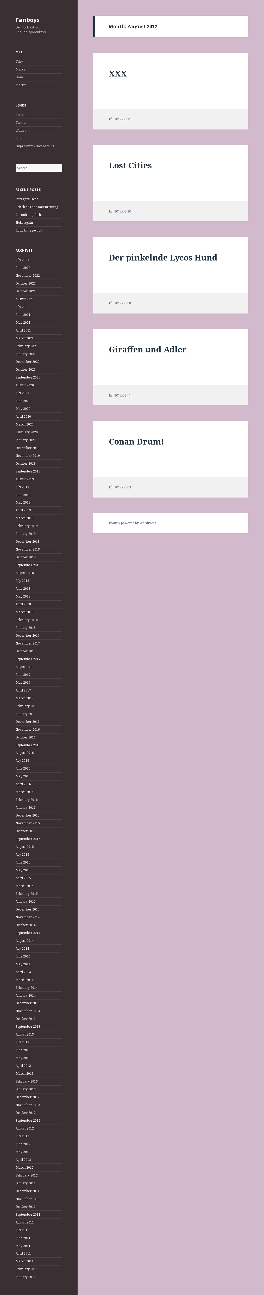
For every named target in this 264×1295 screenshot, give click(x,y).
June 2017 (23, 674)
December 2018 (28, 541)
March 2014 (25, 980)
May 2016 (23, 776)
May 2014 (23, 964)
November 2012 (28, 1105)
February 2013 (27, 1081)
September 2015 (28, 839)
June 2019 (23, 495)
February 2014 (27, 987)
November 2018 (28, 549)
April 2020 (23, 416)
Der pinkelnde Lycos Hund (163, 257)
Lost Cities (130, 165)
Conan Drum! (136, 441)
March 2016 (25, 792)
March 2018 (25, 612)
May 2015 (23, 870)
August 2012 (25, 1128)
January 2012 (26, 1183)
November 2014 (28, 917)
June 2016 (23, 768)
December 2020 (28, 361)
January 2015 (26, 901)
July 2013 (22, 1042)
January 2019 (26, 533)
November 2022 (28, 275)
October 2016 (26, 737)
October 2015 (26, 831)
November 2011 (28, 1199)
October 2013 (26, 1018)
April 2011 (23, 1253)
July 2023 (22, 260)
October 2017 (26, 651)
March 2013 (25, 1073)
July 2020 (22, 393)
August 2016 (25, 752)
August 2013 (25, 1034)
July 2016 (22, 760)
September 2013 (28, 1026)
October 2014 (26, 925)
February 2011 (27, 1269)
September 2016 (28, 745)
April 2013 (23, 1065)
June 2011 (23, 1238)
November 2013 (28, 1011)
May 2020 (23, 408)
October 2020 (26, 369)
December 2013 (28, 1003)
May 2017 (23, 682)
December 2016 (28, 721)
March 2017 (25, 698)
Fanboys (28, 19)
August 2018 (25, 573)
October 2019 (26, 463)
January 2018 (26, 627)
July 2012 (22, 1136)
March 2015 (25, 886)
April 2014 (23, 972)
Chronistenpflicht (29, 214)
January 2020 (26, 440)
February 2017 (27, 706)
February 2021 (27, 346)
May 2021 (23, 322)
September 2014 (28, 933)
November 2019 (28, 455)
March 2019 (25, 518)
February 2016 (27, 799)
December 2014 (28, 909)
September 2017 (28, 659)
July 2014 (22, 948)
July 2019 (22, 487)
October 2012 (26, 1112)
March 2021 (25, 338)
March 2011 (25, 1261)
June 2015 (23, 862)
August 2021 (25, 299)
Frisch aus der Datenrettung (37, 207)
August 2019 (25, 479)
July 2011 (22, 1230)
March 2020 (25, 424)
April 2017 (23, 690)
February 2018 (27, 620)
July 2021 (22, 307)
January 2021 (26, 354)
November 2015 (28, 823)
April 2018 (23, 604)
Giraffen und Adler (148, 349)
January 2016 (26, 807)
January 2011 (26, 1277)
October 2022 (26, 283)
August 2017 (25, 667)
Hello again (24, 222)
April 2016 (23, 784)
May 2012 (23, 1152)
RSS (18, 138)
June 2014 (23, 956)
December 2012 (28, 1097)
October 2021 (26, 291)
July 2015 (22, 854)
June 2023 (23, 267)
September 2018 (28, 565)
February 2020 (27, 432)
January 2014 (26, 995)
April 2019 (23, 510)
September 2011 (28, 1214)
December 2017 (28, 635)
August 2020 (25, 385)
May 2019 (23, 502)
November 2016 (28, 729)
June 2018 (23, 588)
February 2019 (27, 526)
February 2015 (27, 893)
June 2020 (23, 401)
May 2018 (23, 596)
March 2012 (25, 1167)
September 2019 (28, 471)
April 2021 (23, 330)
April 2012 (23, 1159)
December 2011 (28, 1191)
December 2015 (28, 815)
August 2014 (25, 940)
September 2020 (28, 377)
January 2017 (26, 714)
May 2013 (23, 1058)
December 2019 (28, 448)
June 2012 (23, 1144)
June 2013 (23, 1050)
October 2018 (26, 557)
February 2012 (27, 1175)
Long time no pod (29, 230)
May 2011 (23, 1246)
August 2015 (25, 846)
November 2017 (28, 643)
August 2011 (25, 1222)
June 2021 (23, 314)
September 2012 (28, 1120)
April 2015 (23, 878)
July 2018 (22, 580)
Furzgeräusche (27, 199)
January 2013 (26, 1089)
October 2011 (26, 1206)
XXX (118, 73)
